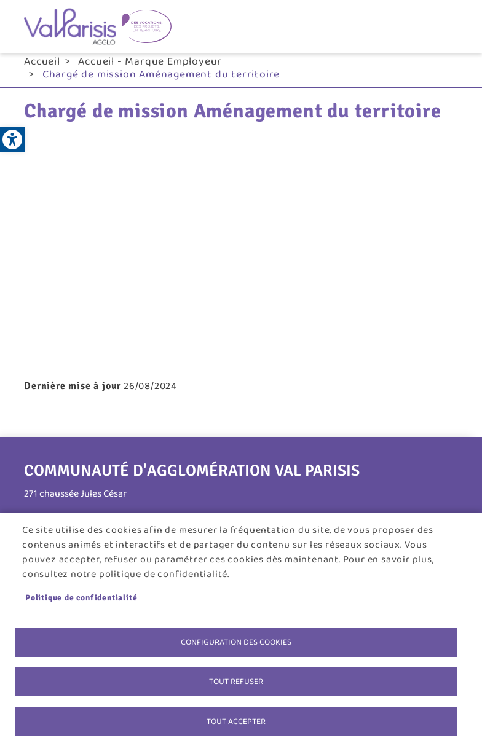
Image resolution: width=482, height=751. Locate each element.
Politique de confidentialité (81, 596)
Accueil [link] (42, 61)
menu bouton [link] (452, 26)
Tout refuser (236, 681)
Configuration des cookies (236, 641)
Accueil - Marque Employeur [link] (150, 61)
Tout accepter (236, 721)
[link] (12, 139)
